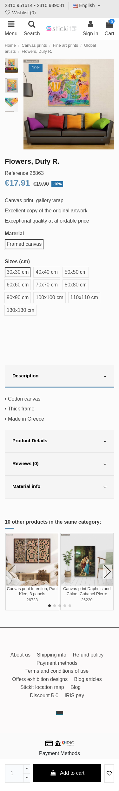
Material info (59, 487)
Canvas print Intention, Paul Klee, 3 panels (32, 591)
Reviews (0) (59, 464)
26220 (87, 599)
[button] (49, 605)
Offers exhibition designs (40, 679)
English (87, 5)
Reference (16, 173)
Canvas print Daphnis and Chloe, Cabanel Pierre (87, 591)
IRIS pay (74, 695)
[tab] (59, 376)
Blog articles (88, 679)
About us (20, 654)
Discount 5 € (44, 695)
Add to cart (67, 773)
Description (59, 376)
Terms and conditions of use (57, 671)
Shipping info (51, 654)
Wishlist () (20, 12)
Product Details (59, 441)
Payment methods (56, 663)
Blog (75, 687)
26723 (32, 599)
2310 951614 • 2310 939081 (35, 5)
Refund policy (88, 654)
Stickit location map (42, 687)
